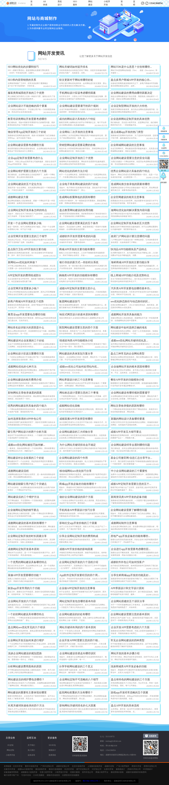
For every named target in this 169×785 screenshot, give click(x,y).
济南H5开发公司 (134, 769)
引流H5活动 (26, 775)
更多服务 (52, 738)
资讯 (122, 3)
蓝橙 (134, 3)
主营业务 (10, 738)
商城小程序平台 (102, 772)
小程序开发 (107, 3)
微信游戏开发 (40, 769)
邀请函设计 (120, 769)
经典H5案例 (75, 772)
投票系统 (52, 755)
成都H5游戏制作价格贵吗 (136, 772)
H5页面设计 (148, 769)
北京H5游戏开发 (78, 766)
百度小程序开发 (46, 772)
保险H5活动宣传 (53, 775)
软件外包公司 (87, 772)
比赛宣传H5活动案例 (70, 775)
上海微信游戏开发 (94, 766)
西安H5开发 (136, 766)
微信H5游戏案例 (55, 769)
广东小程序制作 (122, 766)
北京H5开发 (17, 766)
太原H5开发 (108, 769)
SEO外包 (52, 745)
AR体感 (45, 3)
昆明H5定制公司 (150, 766)
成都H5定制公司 (62, 766)
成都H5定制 (109, 766)
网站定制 (10, 750)
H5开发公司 (96, 769)
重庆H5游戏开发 (31, 766)
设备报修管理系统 (11, 772)
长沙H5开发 (69, 769)
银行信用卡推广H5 (11, 775)
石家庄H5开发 (9, 769)
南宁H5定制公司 (82, 769)
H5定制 (10, 745)
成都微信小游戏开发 (29, 772)
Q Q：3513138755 (107, 737)
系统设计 (60, 3)
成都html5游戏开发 (25, 769)
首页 (31, 3)
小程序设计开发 (61, 772)
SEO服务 (75, 3)
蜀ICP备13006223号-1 (91, 781)
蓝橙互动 (31, 738)
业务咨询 (31, 755)
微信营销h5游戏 (117, 772)
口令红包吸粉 (38, 775)
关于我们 (31, 745)
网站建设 (90, 3)
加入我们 (31, 750)
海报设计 (52, 750)
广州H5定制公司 (47, 766)
